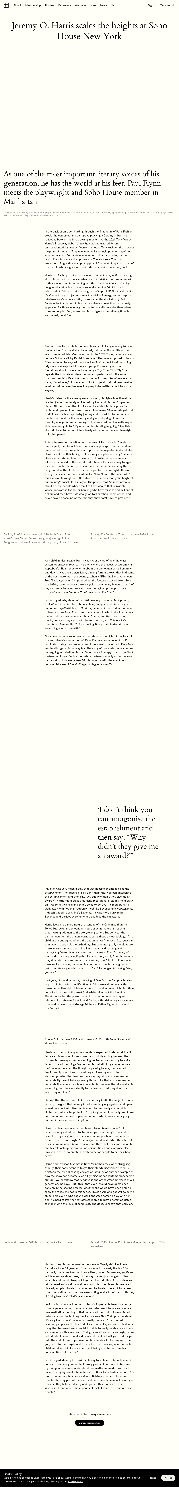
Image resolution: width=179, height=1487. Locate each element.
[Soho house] (7, 5)
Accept (168, 1477)
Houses (49, 5)
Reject (153, 1477)
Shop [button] (114, 5)
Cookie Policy (75, 1481)
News (103, 5)
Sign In (152, 5)
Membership (33, 5)
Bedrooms (64, 5)
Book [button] (93, 5)
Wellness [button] (80, 5)
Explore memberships (89, 1422)
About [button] (17, 5)
